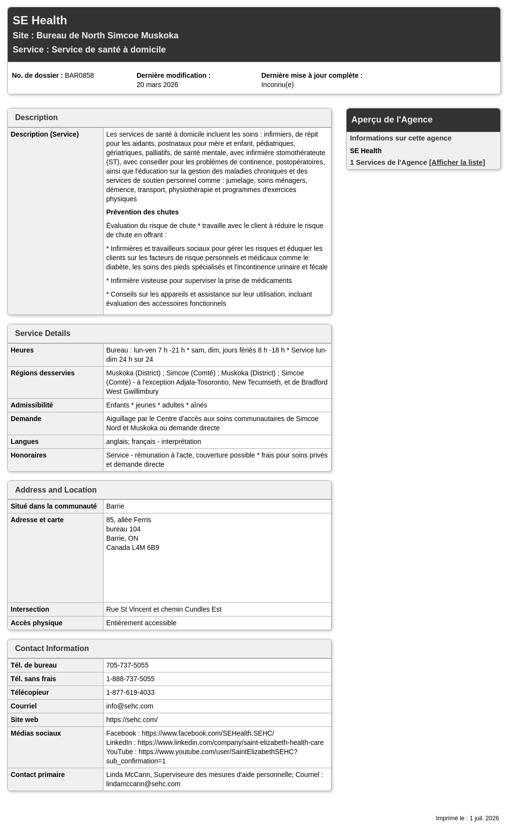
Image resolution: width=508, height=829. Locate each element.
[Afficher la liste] (457, 162)
